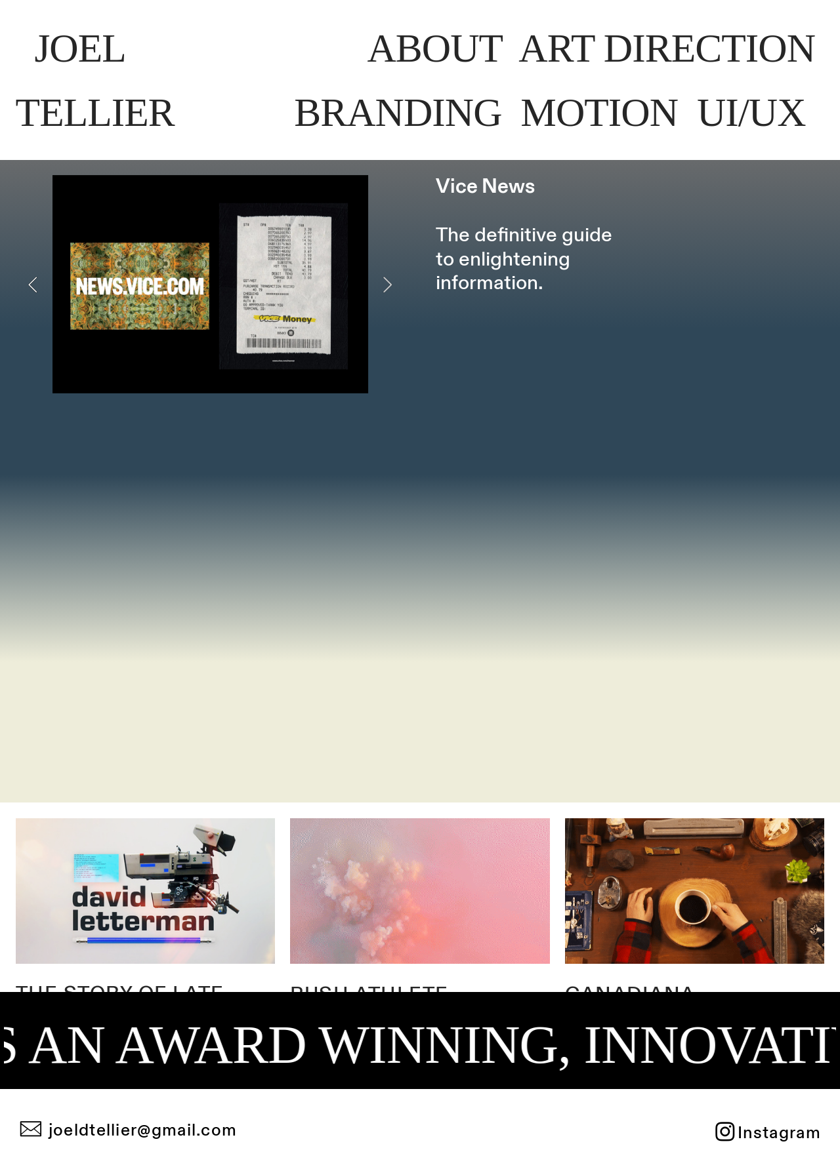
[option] (210, 284)
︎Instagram (767, 1132)
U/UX (756, 112)
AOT (434, 48)
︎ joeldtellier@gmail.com (128, 1130)
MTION (599, 112)
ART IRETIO (666, 48)
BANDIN (397, 112)
